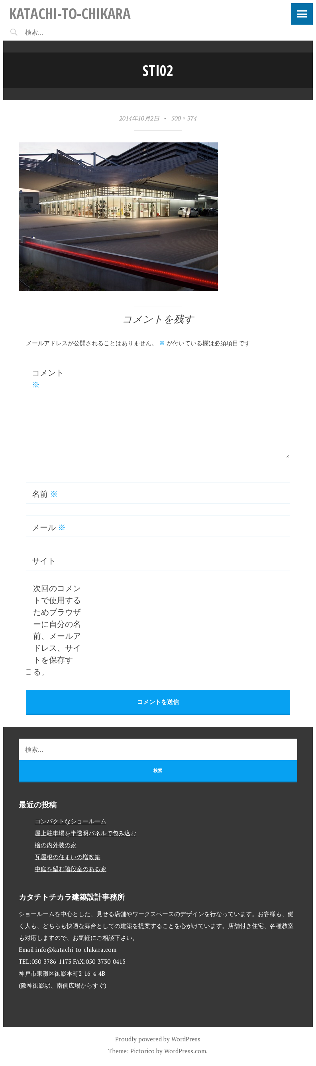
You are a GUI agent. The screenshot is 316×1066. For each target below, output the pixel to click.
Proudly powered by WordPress (157, 1039)
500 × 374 (184, 118)
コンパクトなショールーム (70, 821)
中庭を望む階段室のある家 (70, 869)
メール (49, 527)
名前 (45, 493)
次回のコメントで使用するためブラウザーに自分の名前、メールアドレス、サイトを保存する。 (57, 630)
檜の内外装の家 (56, 845)
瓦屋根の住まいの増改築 (67, 857)
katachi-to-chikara (70, 13)
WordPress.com (185, 1051)
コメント (48, 378)
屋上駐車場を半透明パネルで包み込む (85, 833)
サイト (44, 560)
